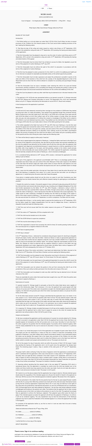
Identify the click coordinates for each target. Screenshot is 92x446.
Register (88, 1)
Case (46, 5)
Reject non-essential (69, 444)
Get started (20, 442)
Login (83, 1)
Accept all (77, 444)
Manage (61, 444)
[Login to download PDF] (42, 8)
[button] (49, 8)
